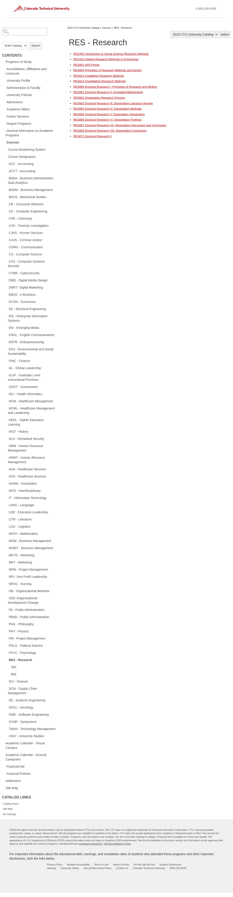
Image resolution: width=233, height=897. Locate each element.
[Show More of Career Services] (4, 116)
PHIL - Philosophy (21, 624)
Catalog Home (11, 803)
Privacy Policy (54, 864)
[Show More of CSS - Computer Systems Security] (6, 261)
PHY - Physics (19, 631)
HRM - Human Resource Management (25, 448)
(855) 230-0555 (178, 868)
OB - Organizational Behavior (29, 591)
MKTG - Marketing (21, 555)
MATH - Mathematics (23, 533)
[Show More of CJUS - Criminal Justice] (6, 240)
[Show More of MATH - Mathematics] (6, 533)
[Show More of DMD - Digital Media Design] (6, 280)
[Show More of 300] (9, 667)
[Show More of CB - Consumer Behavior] (6, 204)
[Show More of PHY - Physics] (6, 631)
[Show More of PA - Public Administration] (6, 609)
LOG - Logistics (19, 526)
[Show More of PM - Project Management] (6, 638)
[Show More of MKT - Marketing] (6, 562)
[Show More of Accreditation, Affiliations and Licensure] (4, 68)
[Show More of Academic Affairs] (4, 109)
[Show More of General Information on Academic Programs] (4, 130)
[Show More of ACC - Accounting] (6, 163)
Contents (12, 55)
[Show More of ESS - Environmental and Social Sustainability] (6, 349)
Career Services (18, 116)
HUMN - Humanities (23, 483)
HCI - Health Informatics (25, 394)
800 (13, 674)
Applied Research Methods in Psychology (106, 59)
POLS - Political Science (26, 645)
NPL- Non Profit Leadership (28, 576)
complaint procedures (90, 843)
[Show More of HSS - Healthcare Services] (6, 476)
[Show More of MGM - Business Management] (6, 540)
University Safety (70, 868)
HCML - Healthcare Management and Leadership (31, 411)
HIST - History (18, 431)
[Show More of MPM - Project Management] (6, 569)
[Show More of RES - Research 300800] (6, 659)
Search (35, 45)
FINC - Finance (19, 361)
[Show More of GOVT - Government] (6, 386)
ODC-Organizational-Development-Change (23, 600)
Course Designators (22, 156)
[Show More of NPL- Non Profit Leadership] (6, 576)
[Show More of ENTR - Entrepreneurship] (6, 342)
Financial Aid (15, 766)
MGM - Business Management (30, 541)
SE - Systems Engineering (27, 700)
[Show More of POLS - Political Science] (6, 645)
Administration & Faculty (23, 88)
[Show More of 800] (9, 674)
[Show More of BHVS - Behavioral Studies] (6, 197)
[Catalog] (194, 34)
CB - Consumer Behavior (26, 204)
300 (13, 667)
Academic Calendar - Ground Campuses (26, 757)
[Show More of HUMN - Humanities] (6, 483)
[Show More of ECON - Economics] (6, 301)
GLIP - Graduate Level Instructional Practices (24, 377)
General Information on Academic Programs (29, 133)
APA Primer (86, 64)
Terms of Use (101, 864)
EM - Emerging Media (24, 328)
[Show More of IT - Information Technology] (6, 497)
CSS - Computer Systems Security (26, 264)
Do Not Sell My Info (144, 864)
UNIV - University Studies (26, 736)
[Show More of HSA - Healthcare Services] (6, 469)
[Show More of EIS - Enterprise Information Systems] (6, 316)
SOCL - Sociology (21, 707)
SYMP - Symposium (23, 722)
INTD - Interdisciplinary (25, 490)
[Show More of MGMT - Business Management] (6, 548)
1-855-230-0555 (206, 8)
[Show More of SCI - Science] (6, 681)
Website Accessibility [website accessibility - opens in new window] (78, 864)
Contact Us (122, 868)
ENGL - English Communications (31, 335)
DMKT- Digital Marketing (26, 287)
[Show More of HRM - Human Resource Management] (6, 445)
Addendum (13, 781)
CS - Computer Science (25, 254)
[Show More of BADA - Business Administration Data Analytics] (6, 178)
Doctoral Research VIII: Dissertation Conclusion (110, 130)
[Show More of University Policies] (4, 94)
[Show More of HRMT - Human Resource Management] (6, 457)
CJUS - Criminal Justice (25, 240)
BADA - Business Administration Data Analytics (30, 180)
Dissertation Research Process (99, 97)
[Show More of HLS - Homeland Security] (6, 438)
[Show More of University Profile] (4, 80)
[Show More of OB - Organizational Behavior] (6, 591)
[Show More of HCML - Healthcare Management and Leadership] (6, 408)
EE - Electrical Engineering (27, 309)
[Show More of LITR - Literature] (6, 519)
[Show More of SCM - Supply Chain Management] (6, 688)
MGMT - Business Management (31, 548)
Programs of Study (19, 62)
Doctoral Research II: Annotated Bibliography (108, 92)
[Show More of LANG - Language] (6, 505)
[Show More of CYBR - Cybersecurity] (6, 273)
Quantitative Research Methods (99, 81)
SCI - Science (18, 681)
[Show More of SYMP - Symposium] (6, 721)
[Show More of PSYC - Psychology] (6, 652)
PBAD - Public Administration (29, 617)
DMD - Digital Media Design (28, 280)
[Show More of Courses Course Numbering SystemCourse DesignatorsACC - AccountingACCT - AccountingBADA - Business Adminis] (4, 142)
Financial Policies (19, 773)
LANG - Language (21, 505)
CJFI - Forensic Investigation (29, 225)
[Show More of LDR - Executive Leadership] (6, 512)
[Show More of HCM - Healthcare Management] (6, 401)
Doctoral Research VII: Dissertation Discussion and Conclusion (119, 125)
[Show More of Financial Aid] (4, 766)
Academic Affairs (18, 109)
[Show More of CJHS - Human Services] (6, 232)
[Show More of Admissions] (4, 102)
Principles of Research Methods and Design (107, 70)
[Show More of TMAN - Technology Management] (6, 728)
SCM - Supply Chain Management (22, 691)
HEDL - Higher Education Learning (26, 422)
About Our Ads (121, 864)
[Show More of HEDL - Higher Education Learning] (6, 419)
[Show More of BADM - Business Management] (6, 189)
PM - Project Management (27, 638)
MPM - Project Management (28, 569)
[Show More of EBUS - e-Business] (6, 294)
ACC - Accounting (21, 164)
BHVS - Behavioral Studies (27, 197)
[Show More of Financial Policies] (4, 773)
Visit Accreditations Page (117, 843)
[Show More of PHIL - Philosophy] (6, 624)
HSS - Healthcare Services (27, 476)
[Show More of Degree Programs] (4, 123)
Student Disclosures (170, 864)
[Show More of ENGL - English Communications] (6, 334)
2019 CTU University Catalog (83, 27)
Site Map (12, 788)
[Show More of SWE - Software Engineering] (6, 714)
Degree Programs (19, 123)
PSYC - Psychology (22, 653)
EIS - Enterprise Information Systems (28, 318)
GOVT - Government (23, 387)
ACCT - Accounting (22, 171)
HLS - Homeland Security (26, 439)
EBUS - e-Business (22, 294)
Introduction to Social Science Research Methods (111, 54)
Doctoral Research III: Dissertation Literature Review (113, 103)
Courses (13, 142)
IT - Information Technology (28, 498)
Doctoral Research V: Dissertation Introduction (109, 114)
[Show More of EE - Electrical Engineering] (6, 308)
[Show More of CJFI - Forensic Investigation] (6, 225)
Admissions (15, 102)
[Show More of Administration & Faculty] (4, 87)
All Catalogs (9, 814)
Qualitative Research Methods (98, 75)
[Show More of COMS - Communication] (6, 247)
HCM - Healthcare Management (31, 401)
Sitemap (51, 868)
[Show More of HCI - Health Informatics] (6, 394)
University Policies (19, 95)
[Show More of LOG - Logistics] (6, 526)
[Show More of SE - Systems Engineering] (6, 700)
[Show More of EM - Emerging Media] (6, 327)
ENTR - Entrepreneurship (26, 342)
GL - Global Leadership (25, 368)
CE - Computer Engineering (28, 211)
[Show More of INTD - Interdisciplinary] (6, 490)
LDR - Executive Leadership (28, 512)
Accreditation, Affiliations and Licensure (26, 71)
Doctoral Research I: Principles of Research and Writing (115, 86)
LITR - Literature (20, 519)
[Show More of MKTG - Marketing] (6, 555)
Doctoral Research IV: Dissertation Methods (107, 108)
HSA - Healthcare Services (27, 469)
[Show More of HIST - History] (6, 431)
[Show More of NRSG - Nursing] (6, 583)
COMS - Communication (26, 247)
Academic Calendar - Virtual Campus (25, 745)
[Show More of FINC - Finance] (6, 360)
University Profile (18, 80)
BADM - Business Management (30, 190)
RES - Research (20, 660)
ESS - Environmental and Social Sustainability (30, 351)
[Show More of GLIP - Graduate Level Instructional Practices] (6, 375)
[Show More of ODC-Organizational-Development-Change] (6, 598)
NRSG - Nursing (20, 584)
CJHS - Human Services (26, 233)
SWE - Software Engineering (29, 714)
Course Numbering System (27, 149)
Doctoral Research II (92, 136)
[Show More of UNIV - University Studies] (6, 736)
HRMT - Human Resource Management (26, 460)
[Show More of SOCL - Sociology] (6, 707)
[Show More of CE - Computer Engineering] (6, 211)
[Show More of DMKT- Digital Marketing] (6, 287)
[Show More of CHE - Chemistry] (6, 218)
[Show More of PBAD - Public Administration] (6, 616)
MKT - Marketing (20, 562)
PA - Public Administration (26, 610)
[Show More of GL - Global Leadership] (6, 368)
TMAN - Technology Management (32, 729)
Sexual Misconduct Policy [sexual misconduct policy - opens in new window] (97, 868)
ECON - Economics (22, 302)
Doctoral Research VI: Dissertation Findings (107, 119)
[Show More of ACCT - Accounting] (6, 171)
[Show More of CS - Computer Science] (6, 254)
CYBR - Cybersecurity (24, 273)
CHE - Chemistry (20, 218)
